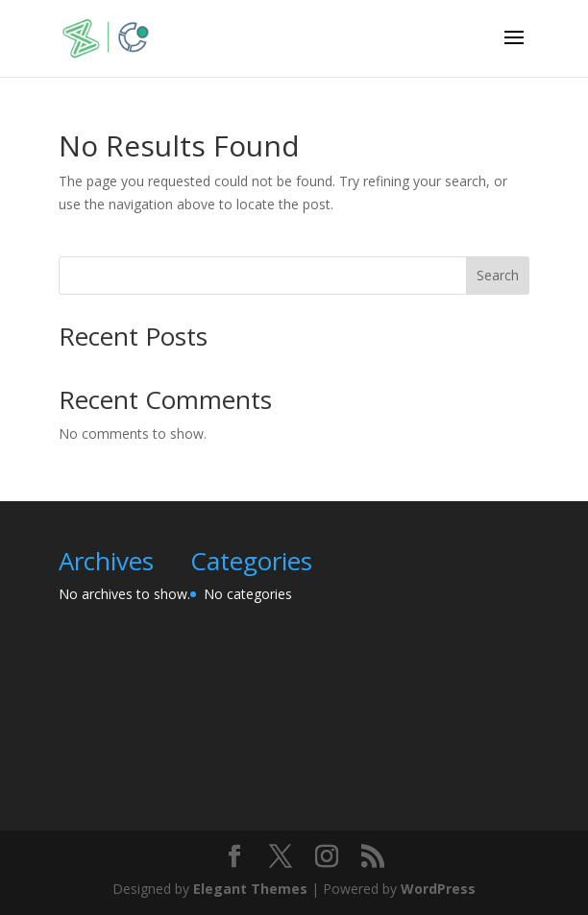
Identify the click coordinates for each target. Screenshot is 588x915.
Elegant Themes (250, 888)
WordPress (438, 888)
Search (498, 275)
